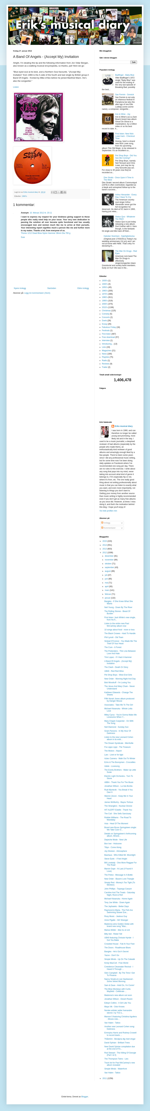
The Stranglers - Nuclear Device (118, 806)
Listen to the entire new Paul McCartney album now (116, 624)
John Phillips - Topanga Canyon (118, 889)
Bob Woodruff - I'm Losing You (117, 682)
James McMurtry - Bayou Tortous (118, 802)
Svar (23, 237)
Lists (104, 347)
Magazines (106, 350)
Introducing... (107, 344)
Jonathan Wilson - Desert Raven (118, 999)
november (109, 560)
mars (107, 590)
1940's (105, 284)
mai (107, 583)
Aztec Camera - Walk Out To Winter (119, 758)
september (110, 567)
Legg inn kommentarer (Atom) (37, 293)
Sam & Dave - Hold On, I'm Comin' (119, 985)
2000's (105, 304)
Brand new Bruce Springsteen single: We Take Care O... (120, 828)
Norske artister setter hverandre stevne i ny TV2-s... (118, 1011)
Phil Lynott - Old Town (113, 637)
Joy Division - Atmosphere (115, 851)
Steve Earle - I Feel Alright (115, 859)
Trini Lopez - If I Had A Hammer (118, 657)
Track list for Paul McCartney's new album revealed (119, 1064)
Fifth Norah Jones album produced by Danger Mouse (119, 700)
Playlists (105, 357)
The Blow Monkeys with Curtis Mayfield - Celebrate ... (117, 990)
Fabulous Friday (109, 327)
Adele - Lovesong (112, 766)
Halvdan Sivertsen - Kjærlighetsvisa (119, 236)
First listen (106, 334)
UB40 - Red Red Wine (114, 671)
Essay (104, 324)
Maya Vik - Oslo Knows (114, 1007)
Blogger (84, 1097)
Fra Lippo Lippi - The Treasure (117, 747)
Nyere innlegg (20, 288)
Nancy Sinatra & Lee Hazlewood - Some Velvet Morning (119, 980)
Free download (108, 337)
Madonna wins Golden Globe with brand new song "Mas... (119, 925)
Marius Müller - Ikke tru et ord (117, 930)
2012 (105, 552)
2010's (105, 307)
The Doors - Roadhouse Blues (117, 947)
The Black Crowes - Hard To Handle (119, 633)
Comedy (105, 314)
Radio (104, 360)
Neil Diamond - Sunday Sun (116, 727)
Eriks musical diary (124, 426)
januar (108, 598)
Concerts (106, 317)
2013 (105, 549)
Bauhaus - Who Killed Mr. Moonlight (119, 855)
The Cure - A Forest (112, 647)
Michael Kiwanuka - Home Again (118, 899)
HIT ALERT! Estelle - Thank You (118, 810)
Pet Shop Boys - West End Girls (118, 675)
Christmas (106, 310)
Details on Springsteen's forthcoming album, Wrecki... (120, 835)
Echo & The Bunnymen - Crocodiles (119, 762)
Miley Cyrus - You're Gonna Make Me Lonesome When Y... (120, 716)
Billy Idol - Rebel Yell (113, 934)
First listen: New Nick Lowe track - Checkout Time (125, 136)
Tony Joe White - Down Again (117, 902)
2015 (105, 541)
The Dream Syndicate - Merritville (118, 743)
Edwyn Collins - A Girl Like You (117, 1003)
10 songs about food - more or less (119, 630)
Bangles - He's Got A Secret (116, 951)
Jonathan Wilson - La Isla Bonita (118, 786)
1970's (105, 294)
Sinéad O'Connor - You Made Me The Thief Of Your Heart (120, 642)
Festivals (106, 330)
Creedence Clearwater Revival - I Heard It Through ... (118, 968)
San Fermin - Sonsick (124, 94)
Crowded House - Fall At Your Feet (119, 944)
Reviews (105, 364)
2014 (105, 545)
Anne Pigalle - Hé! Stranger (116, 920)
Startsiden (51, 288)
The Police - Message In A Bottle (118, 875)
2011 (105, 1078)
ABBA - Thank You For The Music (118, 782)
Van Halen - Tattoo (112, 1023)
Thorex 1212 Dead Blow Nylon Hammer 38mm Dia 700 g (45, 233)
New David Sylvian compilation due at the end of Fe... (119, 1047)
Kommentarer (108, 528)
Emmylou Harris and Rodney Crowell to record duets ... (120, 1034)
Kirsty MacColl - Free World (116, 963)
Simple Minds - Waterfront (115, 1069)
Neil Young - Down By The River (118, 607)
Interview (106, 340)
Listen (16, 87)
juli (106, 575)
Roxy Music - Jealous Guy (115, 916)
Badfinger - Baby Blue (124, 75)
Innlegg (105, 523)
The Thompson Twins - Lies (116, 1059)
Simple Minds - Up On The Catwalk (119, 959)
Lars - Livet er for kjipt (113, 755)
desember (109, 556)
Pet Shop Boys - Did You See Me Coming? (126, 156)
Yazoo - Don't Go (111, 955)
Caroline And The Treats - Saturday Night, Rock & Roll (119, 893)
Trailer (104, 367)
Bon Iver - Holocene (113, 843)
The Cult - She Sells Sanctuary (117, 813)
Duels (104, 320)
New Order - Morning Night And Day (120, 679)
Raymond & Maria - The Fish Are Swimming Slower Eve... (118, 911)
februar (108, 594)
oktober (108, 564)
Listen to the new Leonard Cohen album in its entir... (118, 738)
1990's (105, 301)
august (108, 571)
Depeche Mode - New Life (115, 840)
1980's (105, 297)
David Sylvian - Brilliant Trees (117, 1043)
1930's (105, 280)
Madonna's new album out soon (118, 995)
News (104, 354)
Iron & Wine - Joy (122, 114)
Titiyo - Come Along (112, 847)
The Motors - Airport (113, 751)
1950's (105, 287)
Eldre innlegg (83, 288)
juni (106, 579)
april (107, 586)
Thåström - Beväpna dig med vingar (119, 1039)
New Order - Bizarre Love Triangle (119, 879)
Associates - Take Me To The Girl (118, 705)
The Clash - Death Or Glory (116, 667)
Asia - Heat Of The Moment (116, 823)
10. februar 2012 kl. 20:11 (41, 213)
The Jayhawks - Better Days (116, 906)
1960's (24, 196)
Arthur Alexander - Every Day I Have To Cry (126, 196)
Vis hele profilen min (108, 511)
